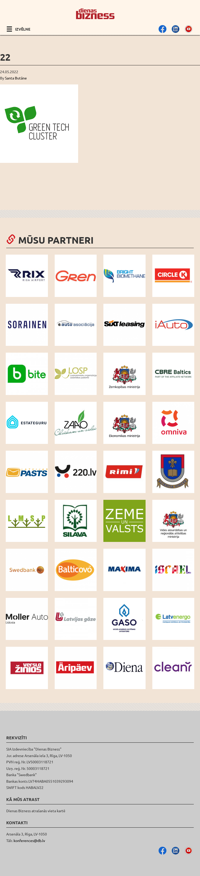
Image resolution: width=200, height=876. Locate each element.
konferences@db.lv (29, 840)
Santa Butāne (16, 78)
